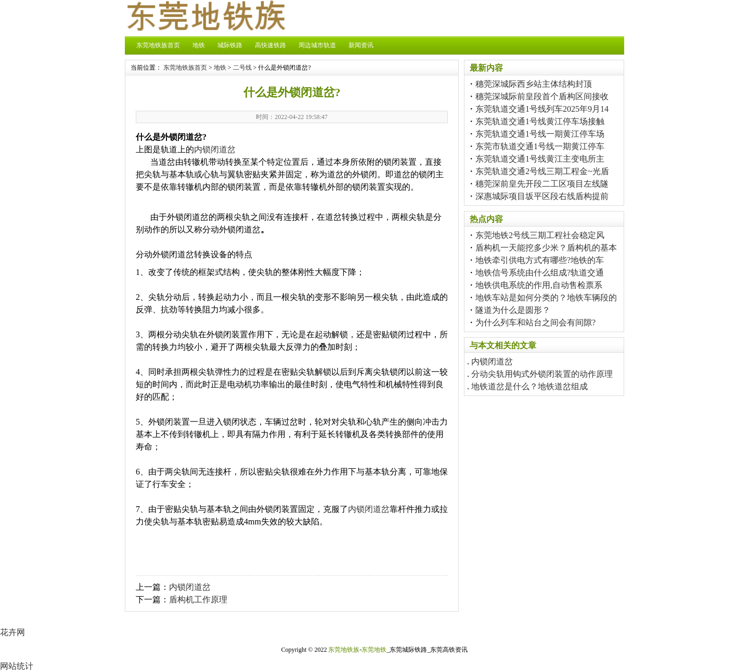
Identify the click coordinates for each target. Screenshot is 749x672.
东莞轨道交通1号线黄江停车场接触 (539, 121)
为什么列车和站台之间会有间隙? (535, 322)
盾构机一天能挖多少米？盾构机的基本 (546, 247)
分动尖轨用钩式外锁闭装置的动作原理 (542, 374)
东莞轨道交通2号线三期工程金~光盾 (542, 171)
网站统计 (16, 666)
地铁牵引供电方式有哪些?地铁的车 (539, 260)
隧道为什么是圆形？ (512, 310)
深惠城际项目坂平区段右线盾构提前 (542, 196)
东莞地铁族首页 (158, 45)
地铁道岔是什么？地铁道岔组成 (529, 386)
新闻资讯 (360, 45)
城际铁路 (229, 45)
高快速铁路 (270, 45)
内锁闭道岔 (215, 149)
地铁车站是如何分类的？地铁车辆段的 (546, 297)
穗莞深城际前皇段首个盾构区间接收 (542, 96)
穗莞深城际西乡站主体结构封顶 (533, 84)
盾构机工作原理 (198, 599)
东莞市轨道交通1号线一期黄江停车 (539, 146)
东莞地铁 (373, 649)
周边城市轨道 (317, 45)
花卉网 (12, 632)
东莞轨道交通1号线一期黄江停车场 (539, 133)
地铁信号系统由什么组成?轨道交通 (539, 272)
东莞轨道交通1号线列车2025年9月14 (542, 108)
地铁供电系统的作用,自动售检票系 (538, 285)
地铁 (198, 45)
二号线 (242, 67)
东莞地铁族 (343, 649)
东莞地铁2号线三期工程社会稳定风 (539, 235)
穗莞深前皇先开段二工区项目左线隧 (542, 183)
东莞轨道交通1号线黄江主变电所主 (539, 158)
